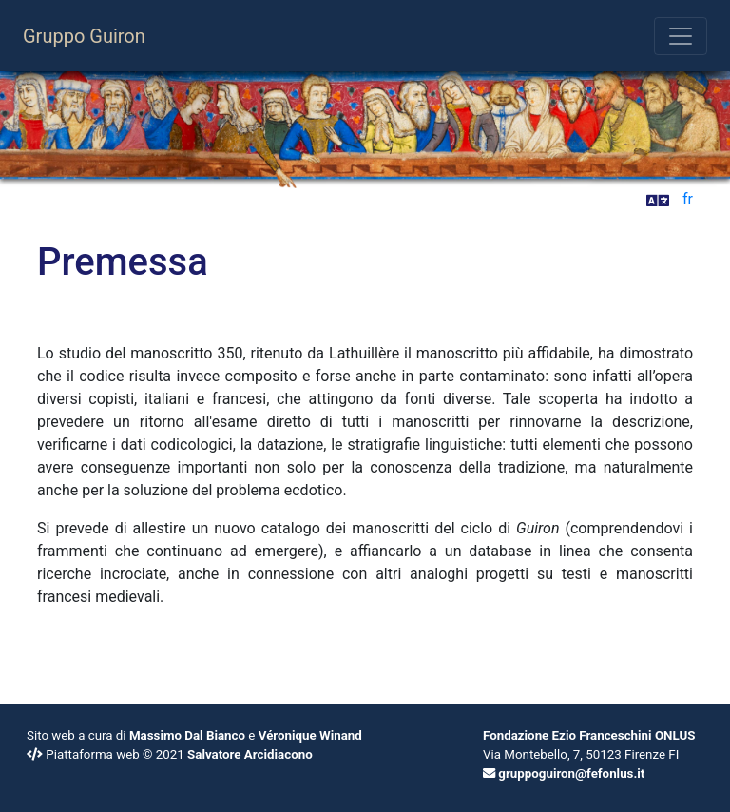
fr (687, 199)
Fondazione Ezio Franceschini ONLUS (589, 735)
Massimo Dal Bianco (187, 735)
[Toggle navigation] (680, 36)
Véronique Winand (310, 735)
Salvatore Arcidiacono (250, 754)
